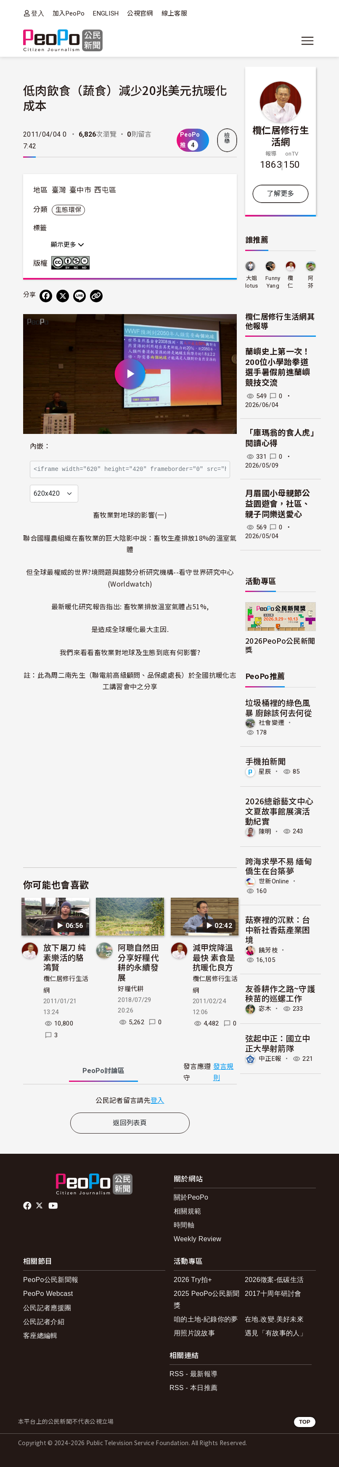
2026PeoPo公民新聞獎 (280, 645)
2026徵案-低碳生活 (274, 1279)
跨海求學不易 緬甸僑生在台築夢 (278, 866)
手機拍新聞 (265, 761)
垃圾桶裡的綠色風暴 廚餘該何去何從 (278, 707)
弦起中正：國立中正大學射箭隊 (277, 1043)
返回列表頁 (130, 1123)
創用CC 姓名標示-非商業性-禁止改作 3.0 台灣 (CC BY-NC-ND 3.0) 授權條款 (72, 263)
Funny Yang (273, 282)
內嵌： (40, 446)
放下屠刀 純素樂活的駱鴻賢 (64, 957)
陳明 (265, 831)
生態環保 (68, 210)
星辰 (265, 771)
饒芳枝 (268, 950)
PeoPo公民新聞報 (50, 1279)
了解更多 (280, 194)
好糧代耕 (130, 989)
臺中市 (80, 190)
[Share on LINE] (79, 296)
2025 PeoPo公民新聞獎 (207, 1299)
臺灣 (59, 190)
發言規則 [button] (223, 1072)
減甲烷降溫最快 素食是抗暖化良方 (214, 957)
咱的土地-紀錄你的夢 (206, 1319)
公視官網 (140, 13)
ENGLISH (106, 13)
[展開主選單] (307, 40)
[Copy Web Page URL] (96, 296)
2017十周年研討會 (273, 1293)
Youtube (53, 1206)
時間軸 (184, 1225)
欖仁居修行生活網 (280, 135)
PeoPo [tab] (103, 1071)
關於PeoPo (191, 1197)
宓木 (265, 1008)
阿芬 (310, 282)
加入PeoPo (69, 13)
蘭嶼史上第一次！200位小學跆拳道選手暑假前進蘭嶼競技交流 (277, 367)
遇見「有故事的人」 (276, 1333)
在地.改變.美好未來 (274, 1319)
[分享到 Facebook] (46, 296)
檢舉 (227, 138)
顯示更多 (67, 244)
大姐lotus (251, 282)
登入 (37, 13)
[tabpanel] (130, 1100)
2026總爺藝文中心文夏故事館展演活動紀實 (279, 811)
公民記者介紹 (43, 1321)
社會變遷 (271, 723)
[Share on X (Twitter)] (62, 296)
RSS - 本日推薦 (193, 1387)
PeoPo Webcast (48, 1293)
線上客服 (174, 13)
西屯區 (105, 190)
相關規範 (187, 1211)
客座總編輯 (40, 1335)
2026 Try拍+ (193, 1279)
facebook (28, 1206)
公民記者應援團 (47, 1307)
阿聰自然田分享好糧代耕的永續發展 (138, 962)
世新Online (274, 881)
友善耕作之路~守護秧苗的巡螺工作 (280, 993)
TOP (304, 1422)
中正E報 (270, 1059)
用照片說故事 (194, 1333)
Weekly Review (197, 1238)
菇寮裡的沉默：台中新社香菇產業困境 (277, 929)
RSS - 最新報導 (193, 1373)
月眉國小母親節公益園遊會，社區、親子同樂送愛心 (277, 504)
